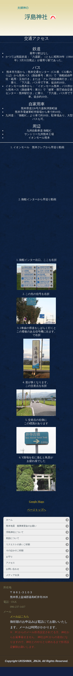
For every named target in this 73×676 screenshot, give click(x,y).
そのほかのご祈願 (14, 550)
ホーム (9, 520)
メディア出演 (12, 575)
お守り (9, 557)
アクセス (10, 563)
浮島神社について (14, 532)
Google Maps (36, 501)
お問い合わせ (12, 569)
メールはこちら (19, 616)
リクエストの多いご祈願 (18, 544)
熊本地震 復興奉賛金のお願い (21, 526)
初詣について (12, 538)
